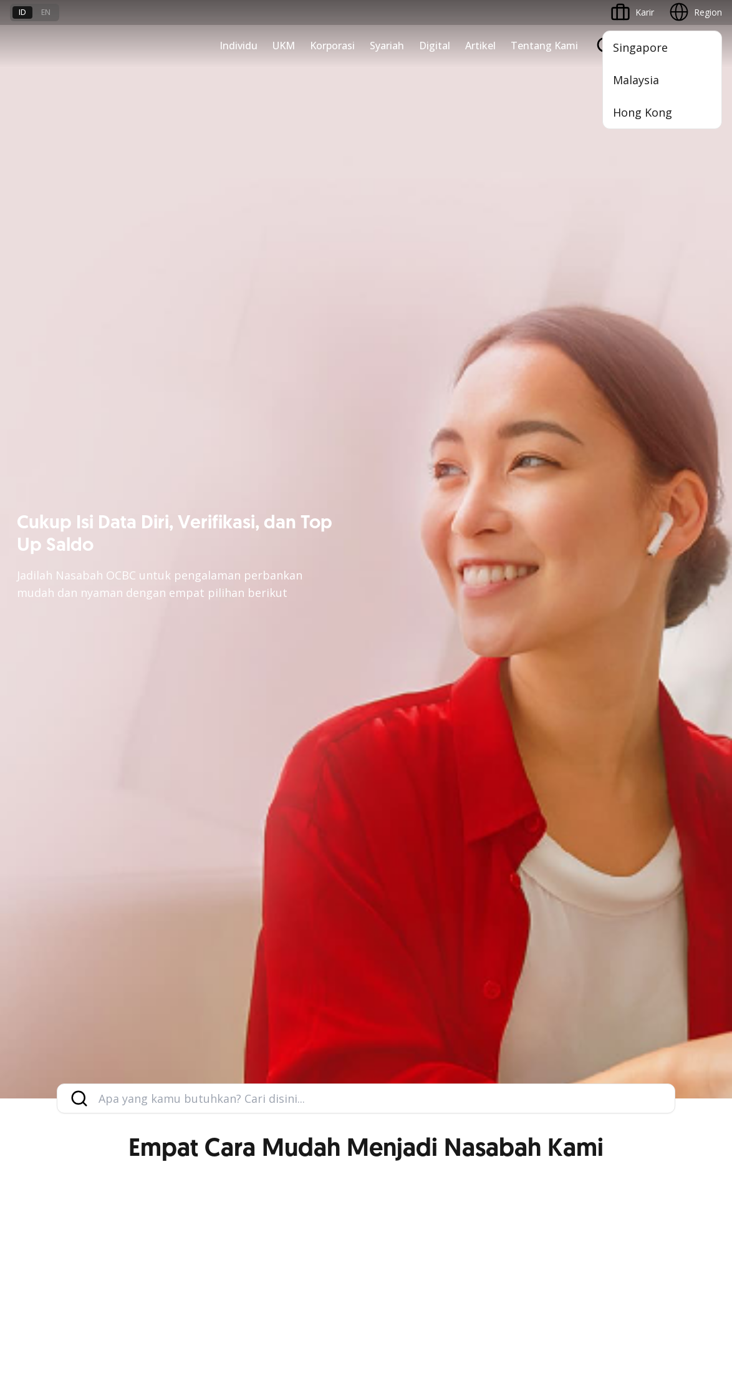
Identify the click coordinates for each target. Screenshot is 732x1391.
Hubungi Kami (279, 1160)
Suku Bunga (34, 1197)
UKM (283, 45)
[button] (701, 1152)
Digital (434, 45)
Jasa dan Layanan (45, 1130)
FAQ (139, 1130)
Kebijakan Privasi (455, 1283)
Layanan (27, 917)
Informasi (512, 872)
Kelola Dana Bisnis (289, 688)
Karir (140, 1152)
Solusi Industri (521, 777)
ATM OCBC (274, 895)
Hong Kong (642, 112)
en (46, 12)
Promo (24, 800)
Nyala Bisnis (276, 643)
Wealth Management (52, 777)
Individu (238, 45)
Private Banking (41, 688)
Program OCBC (41, 822)
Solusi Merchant (283, 1007)
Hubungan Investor (531, 917)
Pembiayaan (35, 895)
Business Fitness (285, 777)
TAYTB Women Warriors (300, 665)
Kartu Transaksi (41, 733)
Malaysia (636, 79)
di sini (170, 1321)
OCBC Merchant (284, 1029)
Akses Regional (281, 800)
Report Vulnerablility (682, 1283)
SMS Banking (277, 985)
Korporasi (332, 45)
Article (143, 1175)
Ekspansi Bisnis (523, 688)
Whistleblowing (539, 1283)
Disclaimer (380, 1283)
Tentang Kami (544, 45)
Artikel (480, 45)
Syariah (387, 45)
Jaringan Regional (528, 800)
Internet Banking (284, 940)
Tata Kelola (516, 940)
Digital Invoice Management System (324, 917)
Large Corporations (532, 665)
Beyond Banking (284, 755)
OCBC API (271, 1052)
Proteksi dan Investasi (54, 940)
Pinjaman (29, 755)
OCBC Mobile (278, 872)
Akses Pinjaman (283, 710)
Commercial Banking (535, 643)
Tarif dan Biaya (40, 1152)
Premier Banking (43, 665)
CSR (501, 962)
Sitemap (605, 1283)
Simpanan (30, 710)
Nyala (21, 643)
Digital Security (161, 1197)
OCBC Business (282, 962)
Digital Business (283, 733)
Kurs (19, 1175)
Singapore (640, 47)
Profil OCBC (517, 895)
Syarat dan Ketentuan (174, 1107)
